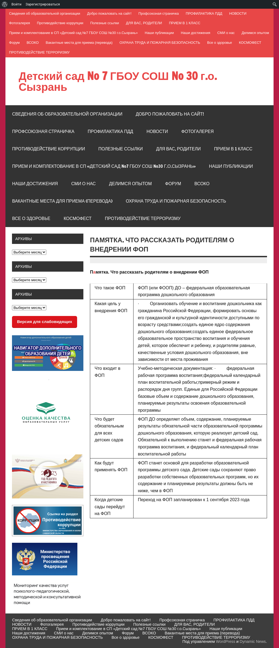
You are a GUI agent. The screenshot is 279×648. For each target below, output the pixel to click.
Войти (16, 4)
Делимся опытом (255, 33)
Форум (14, 43)
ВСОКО (33, 43)
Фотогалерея (19, 23)
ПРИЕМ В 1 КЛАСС (184, 23)
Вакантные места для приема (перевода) (79, 43)
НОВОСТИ (237, 13)
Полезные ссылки (104, 23)
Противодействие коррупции (60, 23)
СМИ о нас (226, 33)
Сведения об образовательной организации (44, 13)
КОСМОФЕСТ (250, 43)
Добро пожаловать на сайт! (109, 13)
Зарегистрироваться (43, 4)
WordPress (225, 641)
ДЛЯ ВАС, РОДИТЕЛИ (144, 23)
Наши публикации (159, 33)
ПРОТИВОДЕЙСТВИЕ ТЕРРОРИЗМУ (39, 52)
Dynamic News (253, 641)
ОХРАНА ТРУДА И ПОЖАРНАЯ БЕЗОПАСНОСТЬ (160, 43)
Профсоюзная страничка (158, 13)
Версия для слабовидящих (44, 321)
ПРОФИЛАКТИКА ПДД (204, 13)
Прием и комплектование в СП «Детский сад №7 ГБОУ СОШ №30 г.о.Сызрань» (73, 33)
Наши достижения (195, 33)
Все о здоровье (219, 43)
